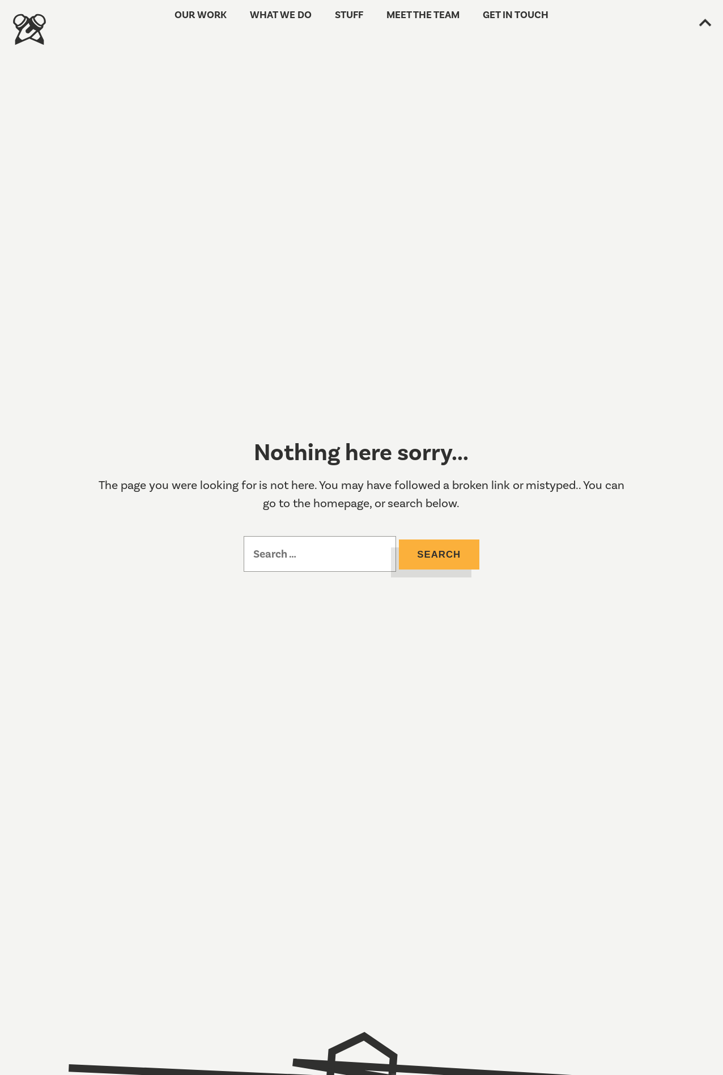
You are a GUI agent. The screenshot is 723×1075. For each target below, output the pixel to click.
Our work (217, 24)
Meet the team (418, 24)
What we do (289, 24)
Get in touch (500, 24)
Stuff (350, 24)
